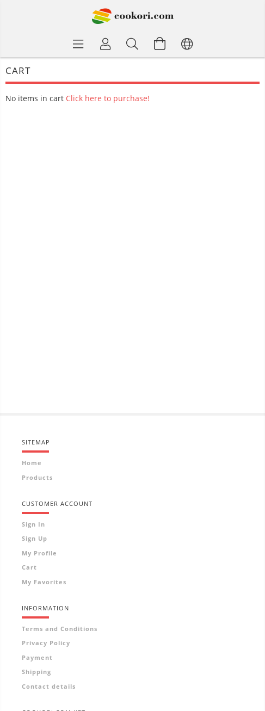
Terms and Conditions (59, 629)
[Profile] (105, 43)
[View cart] (160, 43)
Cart (29, 567)
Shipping (36, 671)
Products (37, 477)
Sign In (33, 524)
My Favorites (44, 582)
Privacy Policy (46, 643)
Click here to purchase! (108, 98)
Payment (37, 657)
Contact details (49, 686)
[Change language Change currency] (187, 43)
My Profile (39, 553)
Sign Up (34, 538)
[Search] (133, 43)
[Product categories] (78, 43)
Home (32, 463)
